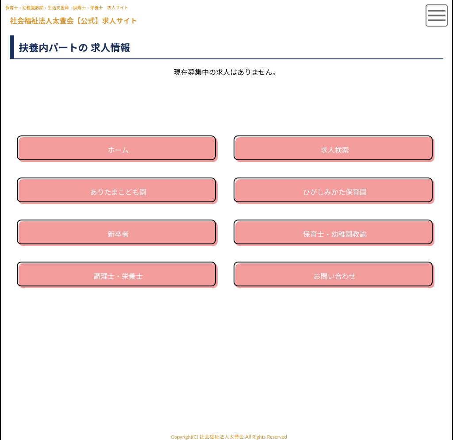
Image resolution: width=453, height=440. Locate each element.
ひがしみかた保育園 (335, 192)
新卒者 (118, 234)
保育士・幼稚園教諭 (335, 234)
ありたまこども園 (118, 192)
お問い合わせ (335, 276)
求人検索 (335, 150)
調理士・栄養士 (118, 276)
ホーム (118, 150)
